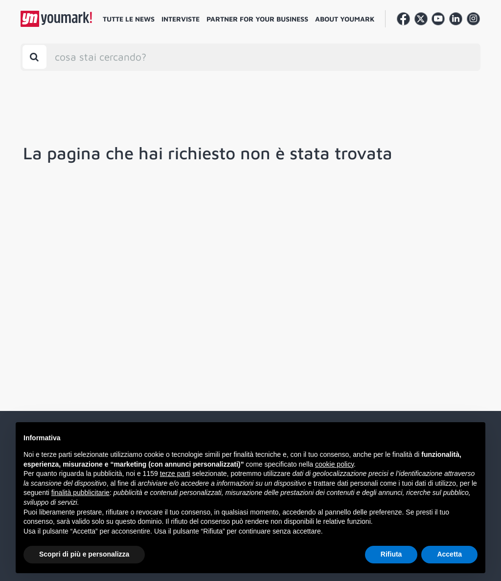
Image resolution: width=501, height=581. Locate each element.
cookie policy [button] (334, 464)
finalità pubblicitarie (80, 492)
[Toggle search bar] (34, 57)
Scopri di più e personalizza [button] (84, 554)
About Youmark (345, 19)
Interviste (180, 19)
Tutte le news (129, 19)
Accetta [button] (449, 554)
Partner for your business (257, 19)
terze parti (175, 473)
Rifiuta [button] (391, 554)
